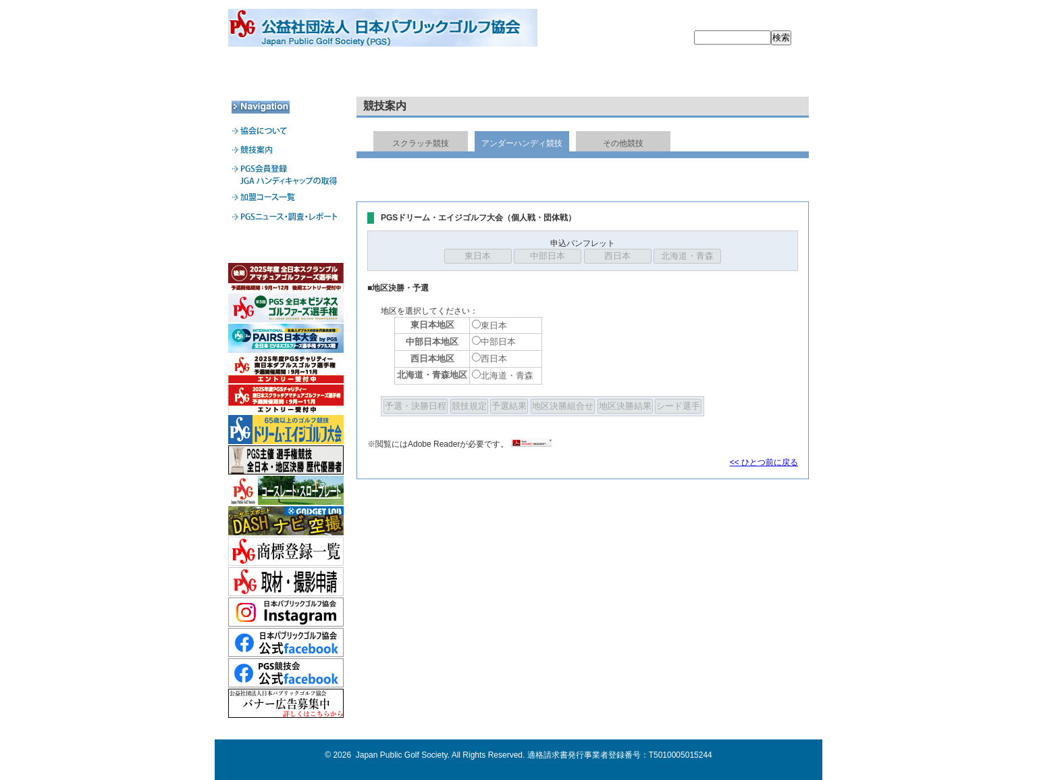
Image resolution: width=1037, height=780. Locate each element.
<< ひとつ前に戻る (764, 462)
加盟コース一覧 (634, 75)
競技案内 (402, 75)
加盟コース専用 (286, 244)
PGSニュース (750, 75)
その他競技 (623, 143)
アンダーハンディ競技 (521, 143)
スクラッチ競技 (420, 143)
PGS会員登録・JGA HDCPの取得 (518, 75)
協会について (286, 75)
